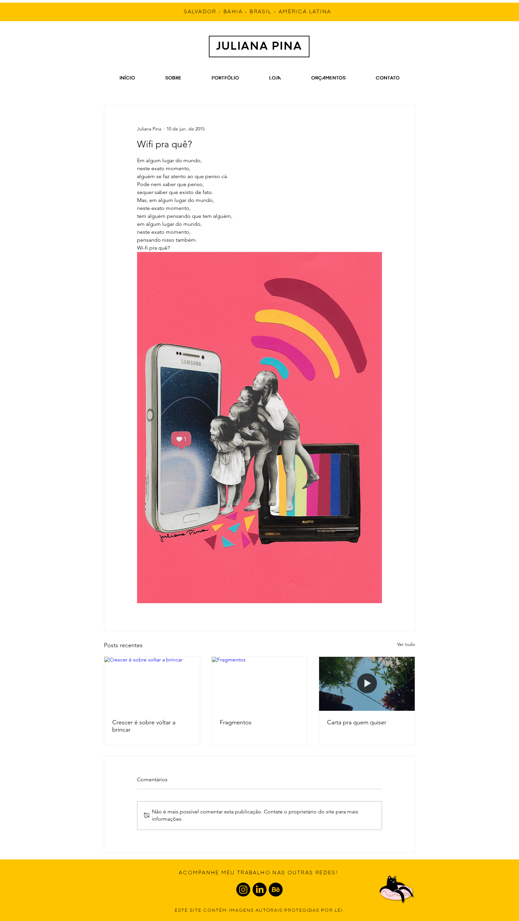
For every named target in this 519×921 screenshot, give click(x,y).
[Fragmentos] (259, 683)
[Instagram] (243, 890)
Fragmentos (236, 722)
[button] (328, 78)
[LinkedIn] (259, 890)
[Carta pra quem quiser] (367, 683)
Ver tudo (406, 644)
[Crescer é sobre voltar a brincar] (152, 683)
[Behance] (276, 890)
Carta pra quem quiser (356, 722)
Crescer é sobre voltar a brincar (143, 726)
